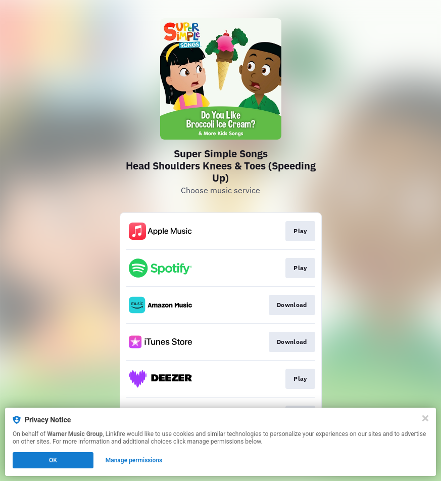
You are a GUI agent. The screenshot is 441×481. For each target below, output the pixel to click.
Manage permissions (134, 460)
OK (53, 460)
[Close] (425, 418)
